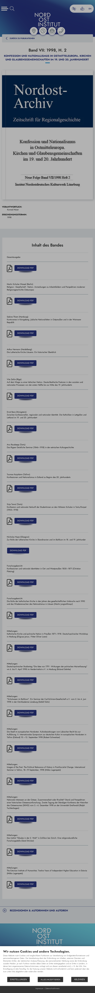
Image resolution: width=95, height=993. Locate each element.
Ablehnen (79, 979)
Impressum (39, 988)
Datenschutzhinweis (52, 988)
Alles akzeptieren (50, 979)
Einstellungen (18, 979)
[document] (47, 963)
